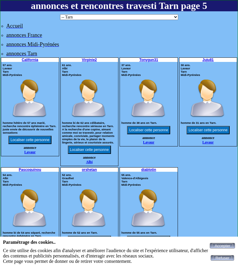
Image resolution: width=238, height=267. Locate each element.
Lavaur (30, 152)
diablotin (148, 170)
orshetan (89, 170)
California (30, 60)
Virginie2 (89, 60)
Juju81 (208, 60)
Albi (89, 162)
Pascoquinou (30, 170)
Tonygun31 (148, 60)
